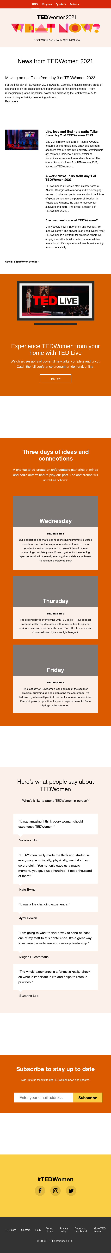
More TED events (100, 1230)
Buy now (55, 378)
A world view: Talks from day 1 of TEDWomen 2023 (70, 177)
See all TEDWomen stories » (22, 261)
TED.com (10, 1230)
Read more (11, 101)
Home (35, 4)
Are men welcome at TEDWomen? (71, 220)
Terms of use (49, 1230)
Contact (25, 1230)
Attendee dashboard (81, 1230)
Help (38, 1230)
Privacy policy (64, 1230)
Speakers (61, 4)
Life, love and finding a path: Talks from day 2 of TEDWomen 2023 (71, 133)
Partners (74, 4)
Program (47, 4)
